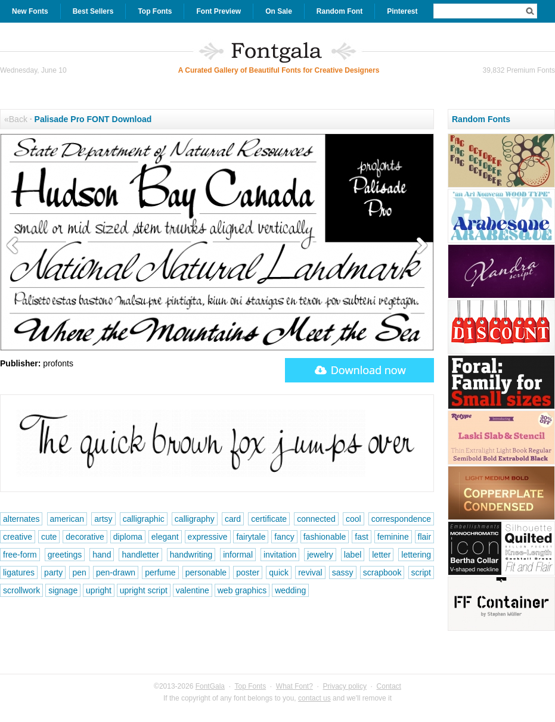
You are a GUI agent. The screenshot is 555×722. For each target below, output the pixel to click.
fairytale (250, 537)
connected (316, 519)
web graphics (242, 590)
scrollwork (21, 590)
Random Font (339, 11)
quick (279, 572)
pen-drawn (115, 572)
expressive (208, 537)
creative (17, 537)
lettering (416, 554)
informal (238, 554)
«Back (15, 119)
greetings (65, 554)
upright (98, 590)
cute (49, 537)
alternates (21, 519)
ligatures (19, 572)
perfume (160, 572)
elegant (165, 537)
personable (206, 572)
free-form (20, 554)
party (53, 572)
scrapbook (382, 572)
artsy (103, 519)
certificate (269, 519)
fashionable (324, 537)
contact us (314, 698)
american (67, 519)
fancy (284, 537)
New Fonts (30, 11)
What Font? (294, 686)
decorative (85, 537)
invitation (279, 554)
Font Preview (218, 11)
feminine (393, 537)
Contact (389, 686)
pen (79, 572)
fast (361, 537)
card (233, 519)
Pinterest (402, 11)
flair (425, 537)
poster (247, 572)
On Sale (278, 11)
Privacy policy (345, 686)
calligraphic (144, 519)
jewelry (320, 554)
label (353, 554)
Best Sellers (93, 11)
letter (381, 554)
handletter (140, 554)
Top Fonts (155, 11)
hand (101, 554)
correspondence (401, 519)
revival (310, 572)
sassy (343, 572)
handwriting (191, 554)
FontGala (210, 686)
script (421, 572)
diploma (127, 537)
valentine (192, 590)
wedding (290, 590)
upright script (144, 590)
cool (353, 519)
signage (62, 590)
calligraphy (195, 519)
